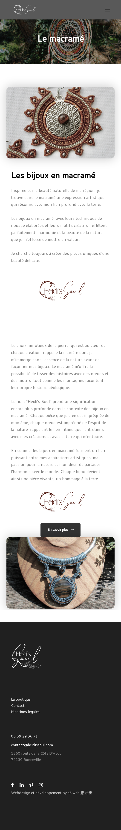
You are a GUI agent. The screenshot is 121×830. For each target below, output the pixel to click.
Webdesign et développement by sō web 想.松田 (51, 792)
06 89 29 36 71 (24, 736)
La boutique (21, 699)
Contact (18, 705)
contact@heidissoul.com (32, 744)
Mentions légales (25, 711)
